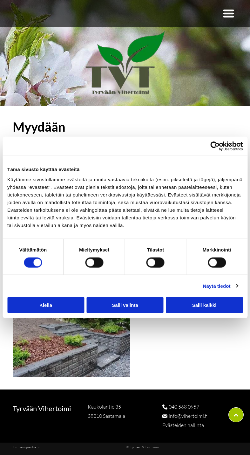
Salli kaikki (204, 305)
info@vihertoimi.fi (188, 416)
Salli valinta (125, 305)
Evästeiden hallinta (183, 425)
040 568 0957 (184, 406)
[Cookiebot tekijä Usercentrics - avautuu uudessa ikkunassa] (215, 146)
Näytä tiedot (217, 285)
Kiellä (45, 305)
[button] (228, 13)
